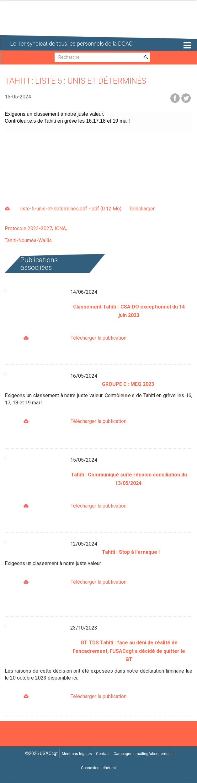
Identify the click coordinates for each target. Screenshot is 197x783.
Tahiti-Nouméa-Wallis (28, 240)
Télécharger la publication (98, 338)
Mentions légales (77, 754)
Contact (103, 754)
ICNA (60, 228)
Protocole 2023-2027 (28, 228)
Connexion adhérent (98, 768)
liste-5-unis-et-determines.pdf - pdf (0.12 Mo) (87, 209)
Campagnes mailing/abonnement (143, 754)
